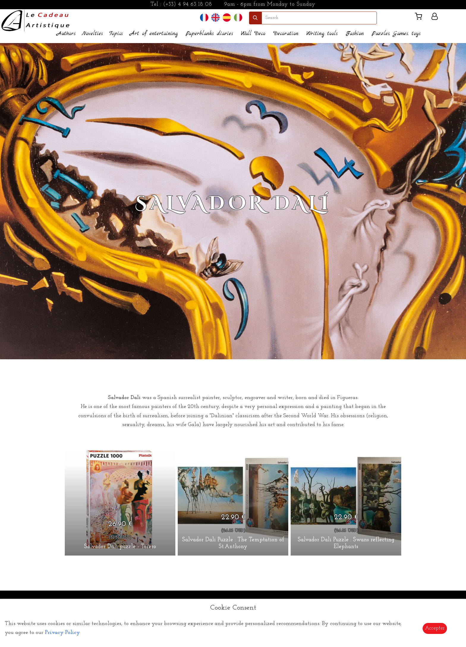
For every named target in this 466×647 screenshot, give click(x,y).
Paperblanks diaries (209, 33)
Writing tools (322, 33)
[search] (319, 18)
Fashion (355, 33)
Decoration (285, 33)
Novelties (92, 33)
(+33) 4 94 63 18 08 (187, 4)
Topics (116, 33)
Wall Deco (253, 33)
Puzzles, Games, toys (396, 33)
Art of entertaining (154, 33)
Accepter (435, 628)
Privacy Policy (62, 632)
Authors (66, 33)
